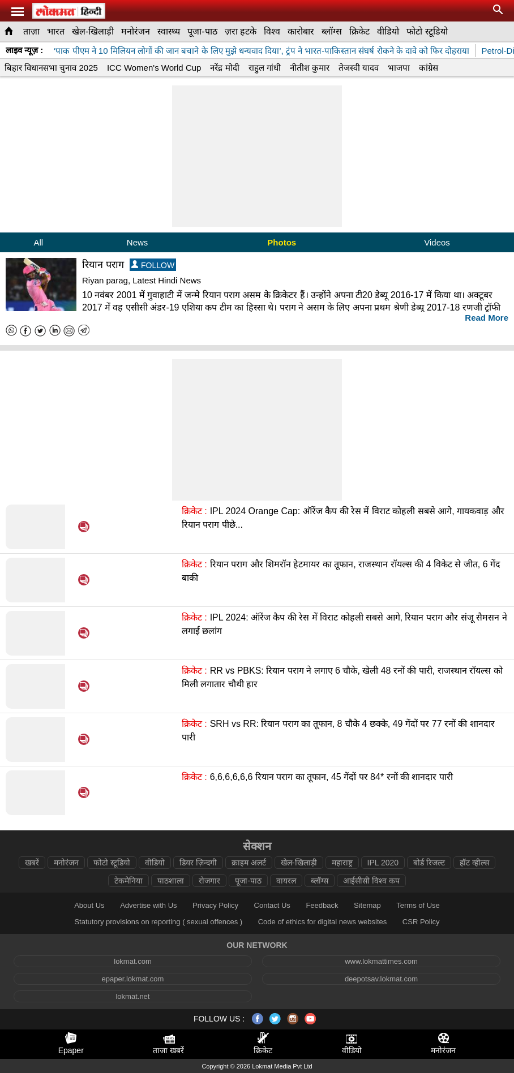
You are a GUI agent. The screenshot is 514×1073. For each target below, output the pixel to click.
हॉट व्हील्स (474, 862)
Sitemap (367, 905)
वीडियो (388, 31)
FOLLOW (152, 265)
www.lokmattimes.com (381, 961)
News (137, 242)
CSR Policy (421, 921)
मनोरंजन (135, 31)
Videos (437, 242)
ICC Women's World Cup (154, 67)
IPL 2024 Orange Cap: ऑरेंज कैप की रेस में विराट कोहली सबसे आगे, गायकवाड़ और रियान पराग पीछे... (343, 517)
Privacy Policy (215, 905)
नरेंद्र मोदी (224, 67)
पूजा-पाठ (202, 31)
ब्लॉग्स (332, 31)
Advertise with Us (148, 905)
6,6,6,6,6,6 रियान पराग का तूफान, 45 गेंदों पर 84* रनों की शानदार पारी (331, 777)
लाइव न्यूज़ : (24, 50)
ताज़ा (31, 31)
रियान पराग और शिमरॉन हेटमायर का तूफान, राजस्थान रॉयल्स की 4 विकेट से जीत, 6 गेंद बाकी (341, 571)
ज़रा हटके (240, 31)
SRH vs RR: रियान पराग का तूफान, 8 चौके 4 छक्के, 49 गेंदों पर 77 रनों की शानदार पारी (338, 730)
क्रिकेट (359, 31)
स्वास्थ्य (168, 31)
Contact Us (272, 905)
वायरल (286, 880)
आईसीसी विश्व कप (371, 880)
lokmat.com (132, 961)
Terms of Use (418, 905)
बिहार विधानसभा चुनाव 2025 (51, 67)
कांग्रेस (428, 67)
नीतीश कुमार (309, 67)
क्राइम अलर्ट (249, 862)
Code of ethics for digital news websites (322, 921)
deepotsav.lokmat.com (381, 979)
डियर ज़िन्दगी (198, 862)
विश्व (272, 31)
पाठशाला (170, 880)
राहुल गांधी (265, 67)
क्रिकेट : (194, 511)
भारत (56, 31)
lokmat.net (132, 996)
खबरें (32, 862)
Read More (486, 317)
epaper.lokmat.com (133, 979)
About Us (89, 905)
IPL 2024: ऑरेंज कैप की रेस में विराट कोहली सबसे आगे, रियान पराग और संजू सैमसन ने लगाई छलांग (344, 624)
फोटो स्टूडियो (426, 31)
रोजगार (209, 880)
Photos (281, 242)
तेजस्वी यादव (359, 67)
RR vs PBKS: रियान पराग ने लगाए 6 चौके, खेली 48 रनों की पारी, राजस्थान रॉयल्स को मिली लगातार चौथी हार (342, 677)
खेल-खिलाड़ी (93, 31)
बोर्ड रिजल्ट (429, 862)
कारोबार (301, 31)
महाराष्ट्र (342, 862)
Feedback (322, 905)
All (38, 242)
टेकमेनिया (128, 880)
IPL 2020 (383, 862)
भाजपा (399, 67)
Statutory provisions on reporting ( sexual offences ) (158, 921)
